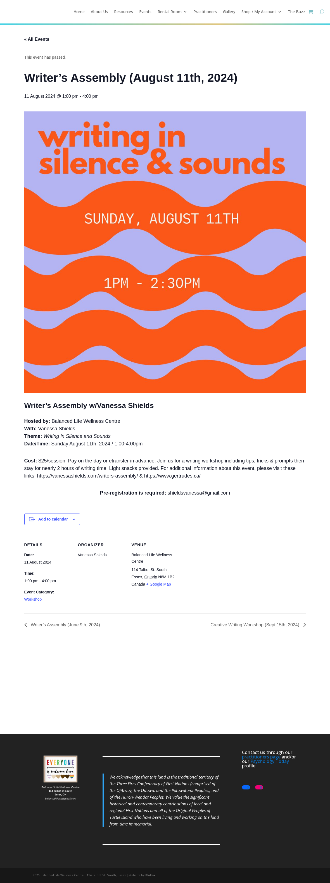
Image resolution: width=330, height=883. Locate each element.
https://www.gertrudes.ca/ (172, 476)
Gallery (229, 11)
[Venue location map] (214, 572)
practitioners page (261, 757)
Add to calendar (53, 519)
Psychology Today (269, 761)
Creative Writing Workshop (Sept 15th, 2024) (255, 624)
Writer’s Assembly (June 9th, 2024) (65, 624)
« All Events (36, 39)
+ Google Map (158, 584)
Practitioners (205, 11)
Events (145, 11)
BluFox (150, 875)
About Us (99, 11)
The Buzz (296, 11)
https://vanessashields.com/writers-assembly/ (87, 476)
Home (79, 11)
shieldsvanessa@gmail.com (199, 493)
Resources (123, 11)
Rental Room (170, 11)
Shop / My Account (258, 11)
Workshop (33, 599)
